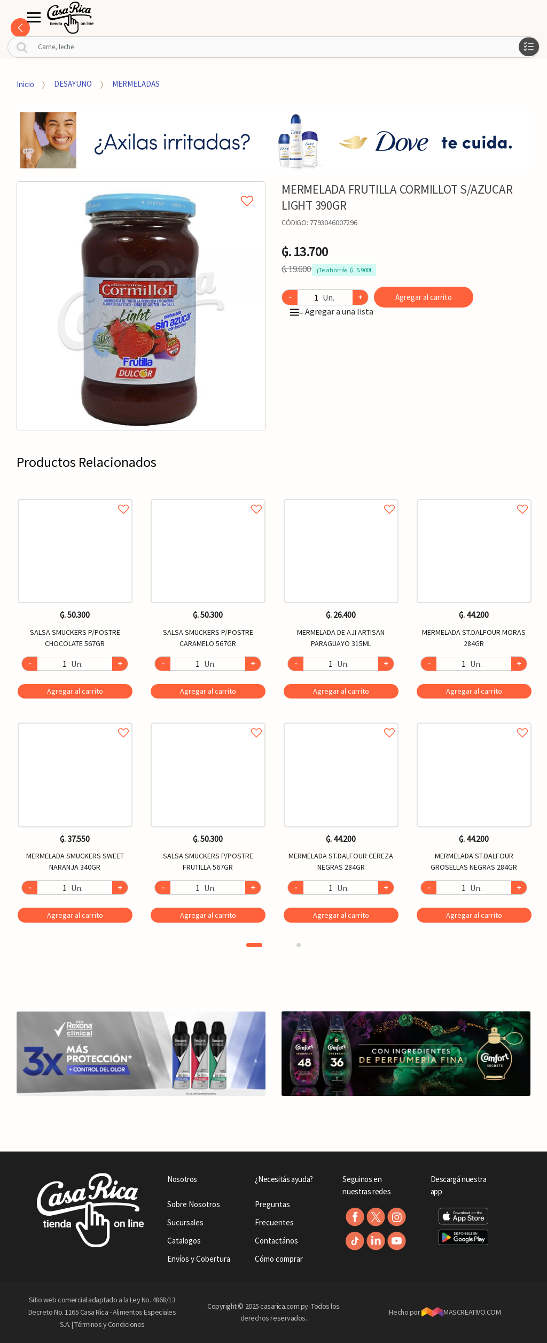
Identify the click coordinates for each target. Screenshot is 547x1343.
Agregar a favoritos (75, 497)
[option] (141, 306)
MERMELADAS (136, 84)
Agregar (75, 691)
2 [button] (298, 945)
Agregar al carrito (423, 297)
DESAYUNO (73, 84)
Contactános (276, 1240)
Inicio (25, 84)
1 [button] (254, 945)
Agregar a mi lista (141, 189)
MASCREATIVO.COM (461, 1312)
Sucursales (185, 1222)
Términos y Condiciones (109, 1324)
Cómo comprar (279, 1259)
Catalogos (184, 1240)
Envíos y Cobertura (198, 1259)
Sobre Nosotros (193, 1204)
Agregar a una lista (331, 311)
